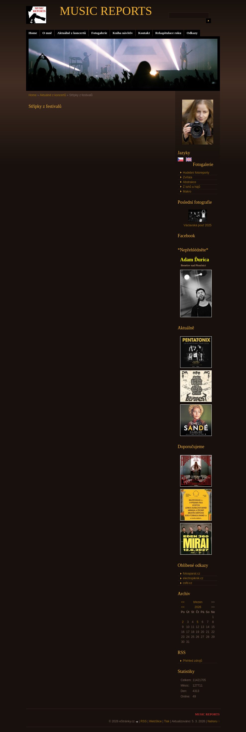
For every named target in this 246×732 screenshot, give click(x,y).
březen (198, 602)
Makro (187, 191)
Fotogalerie (99, 33)
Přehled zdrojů (192, 660)
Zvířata (187, 177)
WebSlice (155, 721)
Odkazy (192, 33)
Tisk (166, 721)
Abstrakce (189, 182)
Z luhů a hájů (191, 187)
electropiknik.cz (193, 578)
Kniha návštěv (123, 33)
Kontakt (144, 33)
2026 (198, 607)
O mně (47, 33)
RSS (144, 721)
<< (183, 602)
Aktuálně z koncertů (71, 33)
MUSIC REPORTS (106, 10)
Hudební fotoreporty (196, 172)
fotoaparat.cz (191, 573)
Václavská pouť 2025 (198, 225)
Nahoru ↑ (213, 721)
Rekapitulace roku (168, 33)
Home (33, 33)
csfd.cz (187, 583)
